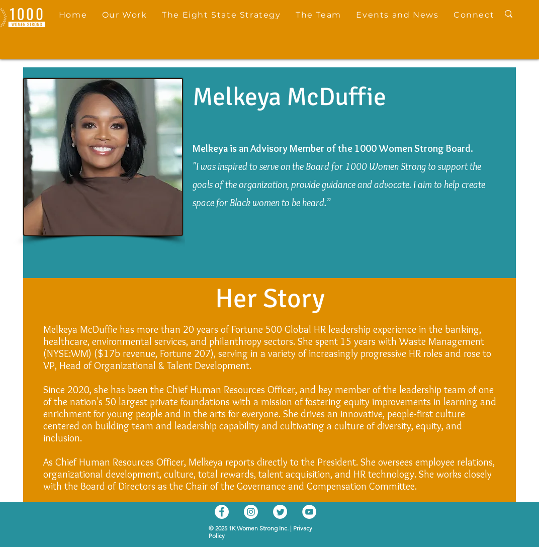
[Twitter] (280, 512)
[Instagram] (251, 512)
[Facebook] (222, 512)
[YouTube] (309, 512)
